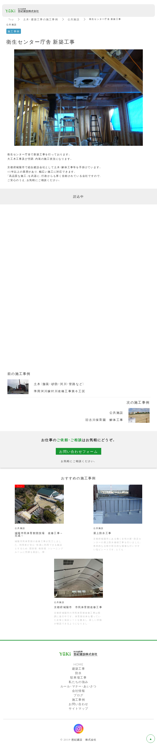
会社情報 (78, 690)
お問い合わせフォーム (78, 451)
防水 (78, 673)
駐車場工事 (78, 677)
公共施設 (74, 19)
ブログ (78, 695)
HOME (79, 664)
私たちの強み (78, 682)
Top (11, 19)
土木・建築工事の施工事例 (40, 19)
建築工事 (78, 668)
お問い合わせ (78, 704)
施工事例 (78, 699)
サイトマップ (78, 708)
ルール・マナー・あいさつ (78, 686)
